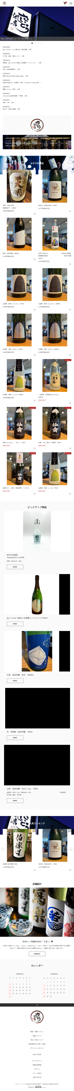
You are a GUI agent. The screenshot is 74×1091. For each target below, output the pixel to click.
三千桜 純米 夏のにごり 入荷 (13, 56)
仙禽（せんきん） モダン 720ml (14, 442)
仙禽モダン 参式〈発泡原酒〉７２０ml (16, 488)
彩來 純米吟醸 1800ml (11, 253)
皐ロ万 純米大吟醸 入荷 (11, 109)
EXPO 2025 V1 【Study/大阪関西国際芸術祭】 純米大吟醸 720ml (55, 256)
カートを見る (37, 1073)
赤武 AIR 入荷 (8, 102)
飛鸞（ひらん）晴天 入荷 (11, 89)
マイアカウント (37, 1061)
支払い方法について (37, 1040)
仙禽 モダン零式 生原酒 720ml (49, 442)
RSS (34, 1054)
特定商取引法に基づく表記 (37, 1044)
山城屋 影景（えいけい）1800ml (49, 304)
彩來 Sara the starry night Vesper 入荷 (15, 76)
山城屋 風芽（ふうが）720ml (48, 488)
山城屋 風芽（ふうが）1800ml (13, 394)
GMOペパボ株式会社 (43, 1084)
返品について (37, 1036)
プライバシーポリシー (37, 1048)
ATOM (39, 1054)
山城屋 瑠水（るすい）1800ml (48, 349)
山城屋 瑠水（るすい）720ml (12, 349)
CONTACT (37, 954)
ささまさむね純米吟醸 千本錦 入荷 (15, 96)
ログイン (37, 1069)
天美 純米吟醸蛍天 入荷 (11, 69)
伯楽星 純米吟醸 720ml (10, 864)
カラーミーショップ (20, 1084)
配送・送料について (37, 1031)
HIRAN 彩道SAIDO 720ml (47, 205)
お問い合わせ (37, 1077)
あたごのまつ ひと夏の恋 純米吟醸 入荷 (17, 49)
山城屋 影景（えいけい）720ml (13, 304)
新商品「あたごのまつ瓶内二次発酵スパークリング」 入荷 (22, 63)
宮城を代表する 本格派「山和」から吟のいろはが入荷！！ (23, 82)
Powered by (37, 1087)
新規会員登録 (37, 1065)
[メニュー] (70, 3)
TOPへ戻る (37, 1005)
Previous (3, 849)
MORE (15, 567)
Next (71, 849)
